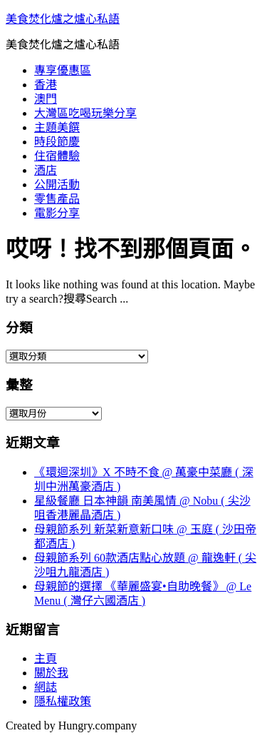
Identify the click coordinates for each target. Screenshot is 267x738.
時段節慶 (57, 142)
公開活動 (57, 184)
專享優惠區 (62, 70)
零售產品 (57, 199)
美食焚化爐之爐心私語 (63, 19)
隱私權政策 (62, 701)
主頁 (45, 658)
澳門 (45, 99)
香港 (45, 85)
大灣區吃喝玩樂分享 (85, 113)
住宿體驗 (57, 156)
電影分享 (57, 213)
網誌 (45, 687)
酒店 (45, 170)
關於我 (51, 673)
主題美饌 (57, 127)
